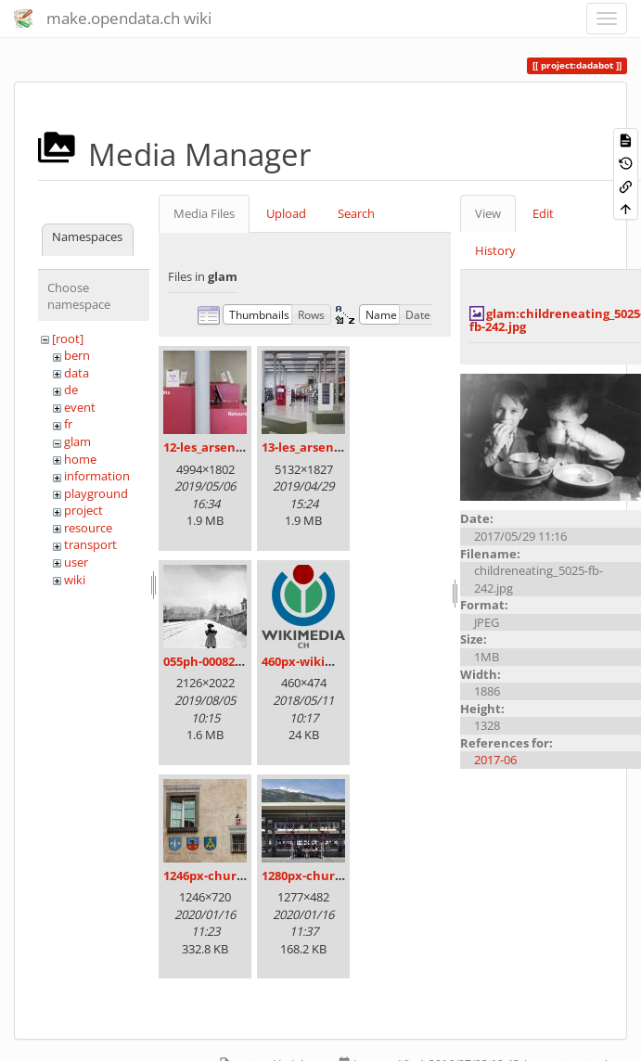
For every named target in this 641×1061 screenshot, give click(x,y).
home (80, 459)
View (488, 213)
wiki (74, 579)
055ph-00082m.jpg (215, 661)
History (495, 250)
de (71, 389)
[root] (67, 338)
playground (96, 493)
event (80, 407)
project (83, 510)
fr (68, 423)
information (97, 475)
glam (77, 441)
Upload (286, 213)
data (76, 372)
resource (88, 527)
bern (77, 355)
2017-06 (495, 759)
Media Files (204, 213)
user (76, 562)
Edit (543, 213)
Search (356, 213)
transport (90, 544)
